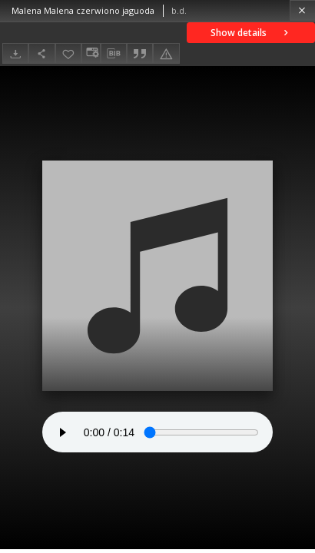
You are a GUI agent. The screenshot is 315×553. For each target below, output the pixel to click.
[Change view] (90, 53)
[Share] (41, 53)
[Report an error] (166, 53)
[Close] (302, 10)
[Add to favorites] (68, 53)
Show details (251, 32)
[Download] (15, 53)
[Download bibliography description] (114, 54)
